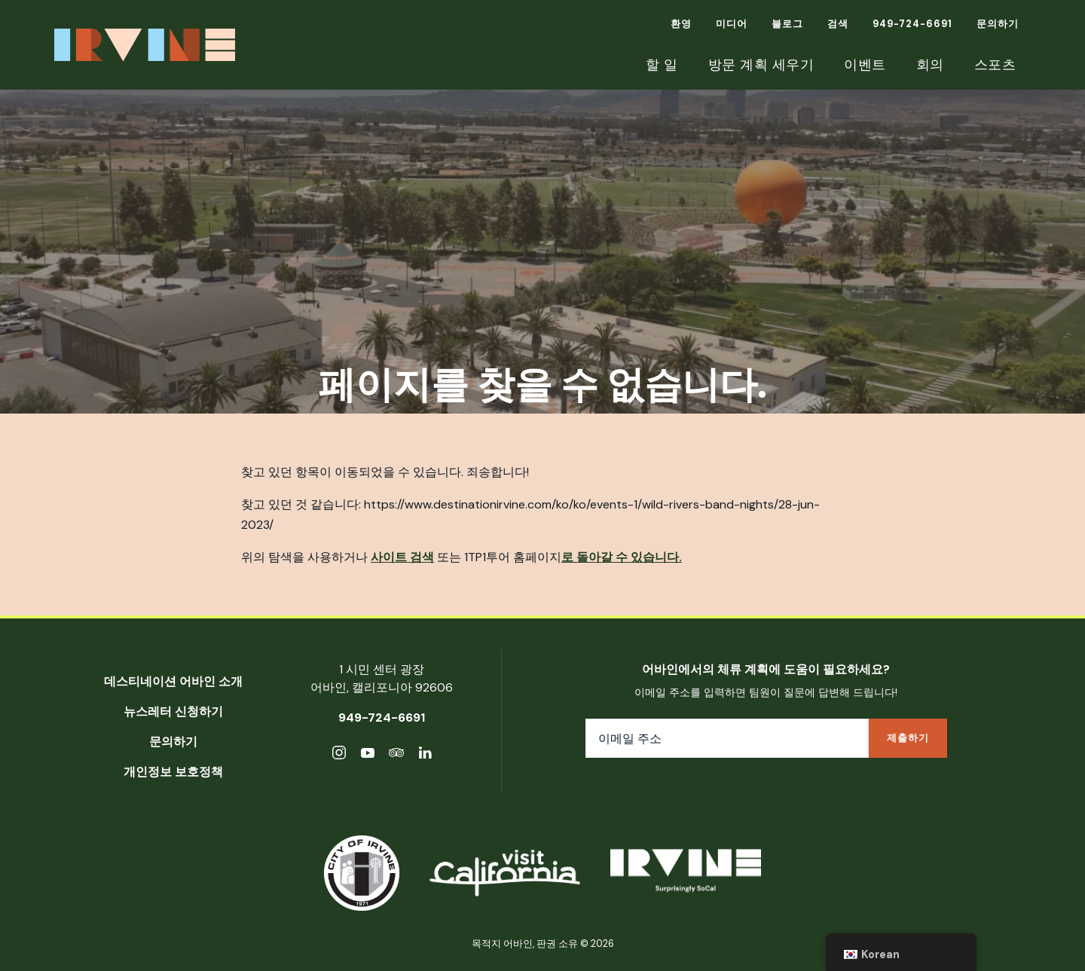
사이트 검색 (402, 557)
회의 (930, 65)
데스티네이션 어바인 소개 (173, 681)
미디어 (731, 23)
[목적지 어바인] (685, 873)
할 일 (662, 65)
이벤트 (865, 65)
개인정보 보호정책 (173, 772)
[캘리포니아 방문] (504, 873)
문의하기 (997, 23)
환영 (681, 23)
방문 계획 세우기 (761, 65)
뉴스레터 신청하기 (173, 711)
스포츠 (995, 65)
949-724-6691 (912, 23)
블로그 (787, 23)
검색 (837, 23)
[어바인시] (361, 873)
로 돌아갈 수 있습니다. (621, 557)
